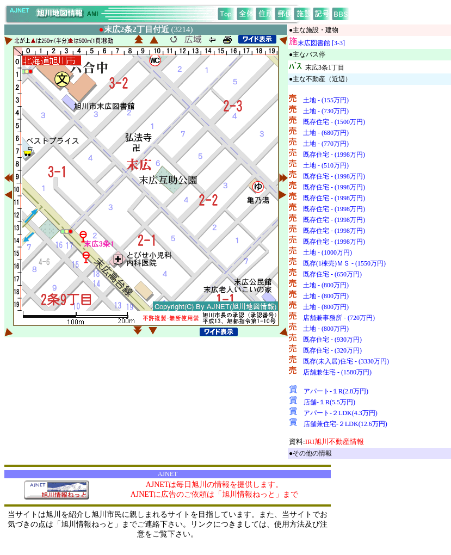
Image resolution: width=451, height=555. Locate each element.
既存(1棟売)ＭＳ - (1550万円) (344, 263)
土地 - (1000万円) (327, 252)
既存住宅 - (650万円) (332, 274)
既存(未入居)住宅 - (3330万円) (346, 361)
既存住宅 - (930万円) (332, 339)
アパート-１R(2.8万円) (336, 391)
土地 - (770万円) (326, 143)
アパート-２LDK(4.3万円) (341, 413)
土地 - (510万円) (326, 165)
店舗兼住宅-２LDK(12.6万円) (345, 424)
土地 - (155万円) (326, 100)
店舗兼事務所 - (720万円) (339, 318)
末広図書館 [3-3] (321, 43)
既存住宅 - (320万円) (332, 350)
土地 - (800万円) (326, 285)
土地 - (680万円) (326, 133)
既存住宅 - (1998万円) (334, 154)
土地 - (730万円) (326, 111)
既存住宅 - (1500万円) (334, 122)
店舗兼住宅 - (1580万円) (337, 372)
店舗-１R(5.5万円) (329, 402)
